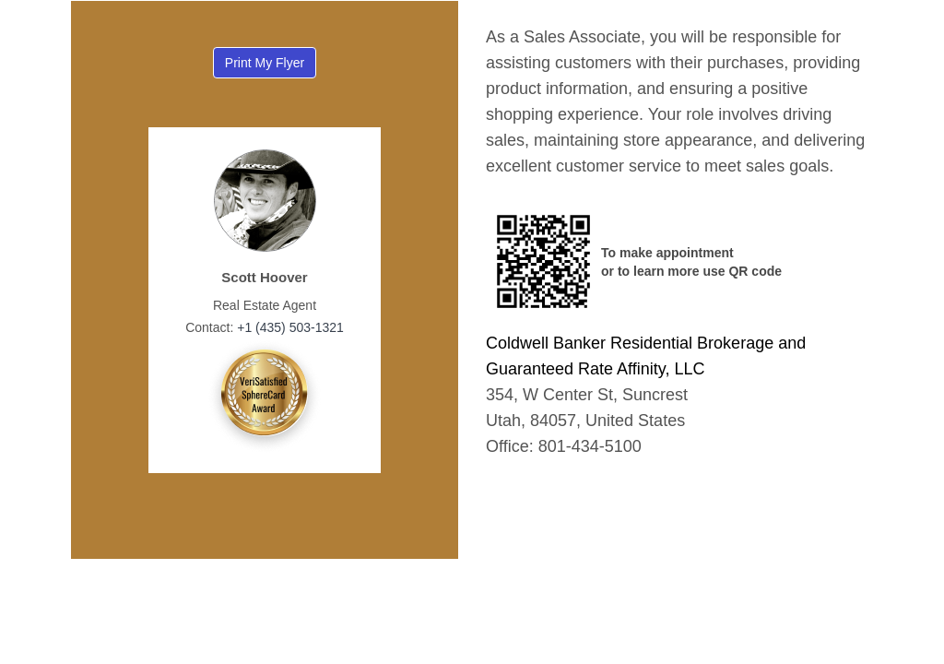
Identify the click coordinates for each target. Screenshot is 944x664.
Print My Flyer (264, 62)
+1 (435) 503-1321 (288, 327)
